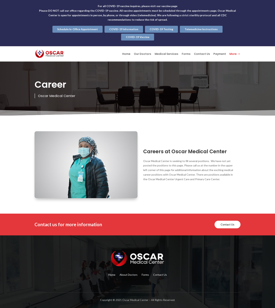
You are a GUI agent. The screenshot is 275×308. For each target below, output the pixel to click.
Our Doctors (142, 54)
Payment (219, 54)
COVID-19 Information (123, 29)
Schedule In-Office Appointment (77, 29)
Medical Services (166, 54)
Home (126, 54)
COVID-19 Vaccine (137, 37)
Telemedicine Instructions (201, 29)
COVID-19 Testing (161, 29)
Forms (186, 54)
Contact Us (202, 54)
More (233, 54)
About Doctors (129, 274)
